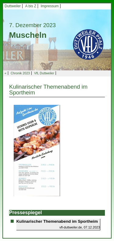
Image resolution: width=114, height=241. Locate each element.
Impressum (50, 6)
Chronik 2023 (20, 73)
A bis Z (30, 6)
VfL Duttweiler (44, 73)
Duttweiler (13, 6)
